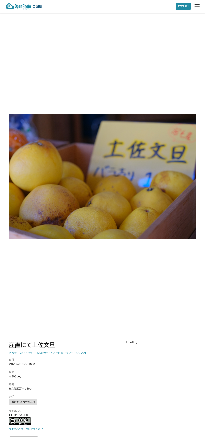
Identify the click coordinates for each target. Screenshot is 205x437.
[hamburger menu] (197, 6)
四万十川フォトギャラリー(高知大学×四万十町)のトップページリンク (47, 353)
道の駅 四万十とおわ (23, 402)
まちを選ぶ (183, 6)
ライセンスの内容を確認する (24, 429)
